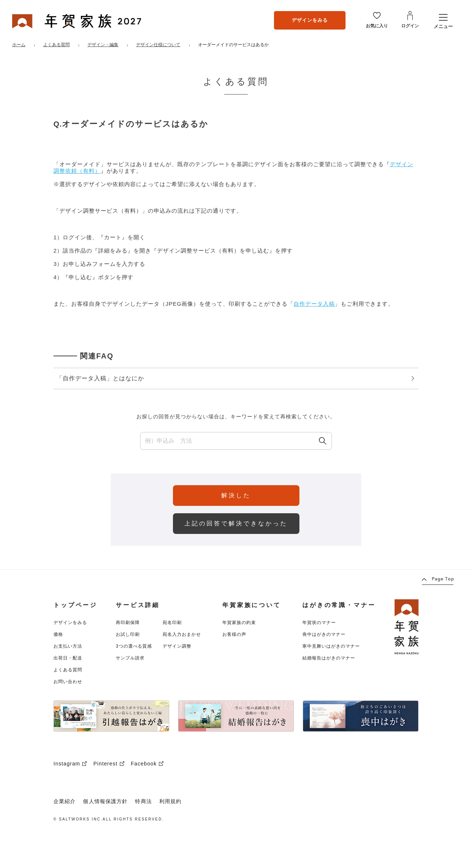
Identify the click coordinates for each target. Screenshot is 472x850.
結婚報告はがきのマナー (328, 658)
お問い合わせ (67, 681)
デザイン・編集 (102, 44)
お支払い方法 (67, 646)
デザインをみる (310, 20)
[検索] (323, 440)
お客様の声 (234, 634)
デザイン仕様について (158, 44)
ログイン (410, 25)
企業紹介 (64, 801)
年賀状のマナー (319, 622)
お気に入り (377, 25)
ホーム (18, 44)
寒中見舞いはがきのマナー (331, 646)
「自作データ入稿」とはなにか (235, 378)
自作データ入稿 (314, 304)
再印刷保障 (128, 622)
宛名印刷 (172, 622)
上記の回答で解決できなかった (236, 523)
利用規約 (170, 801)
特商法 (143, 801)
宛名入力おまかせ (182, 634)
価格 (58, 634)
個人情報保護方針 (105, 801)
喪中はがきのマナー (324, 634)
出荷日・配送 (67, 658)
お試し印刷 (128, 634)
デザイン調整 (177, 646)
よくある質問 (56, 44)
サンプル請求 (130, 658)
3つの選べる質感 (134, 646)
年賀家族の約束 (239, 622)
